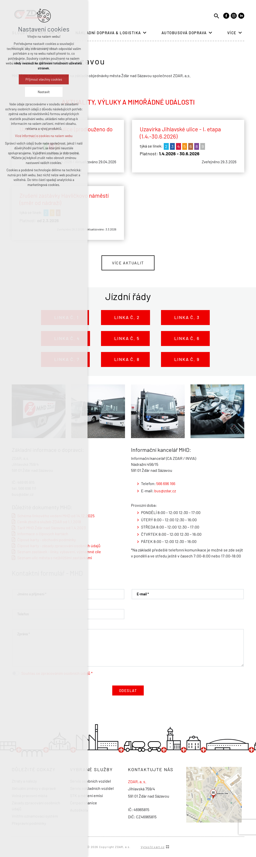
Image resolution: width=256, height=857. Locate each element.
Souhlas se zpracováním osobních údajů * (56, 673)
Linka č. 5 (126, 338)
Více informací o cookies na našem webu (43, 136)
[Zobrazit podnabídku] (144, 33)
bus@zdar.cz (165, 490)
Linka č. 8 (126, 359)
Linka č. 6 (186, 338)
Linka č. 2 (126, 317)
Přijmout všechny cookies (44, 79)
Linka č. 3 (186, 317)
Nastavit (44, 92)
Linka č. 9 (186, 359)
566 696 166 (166, 483)
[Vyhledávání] (216, 15)
